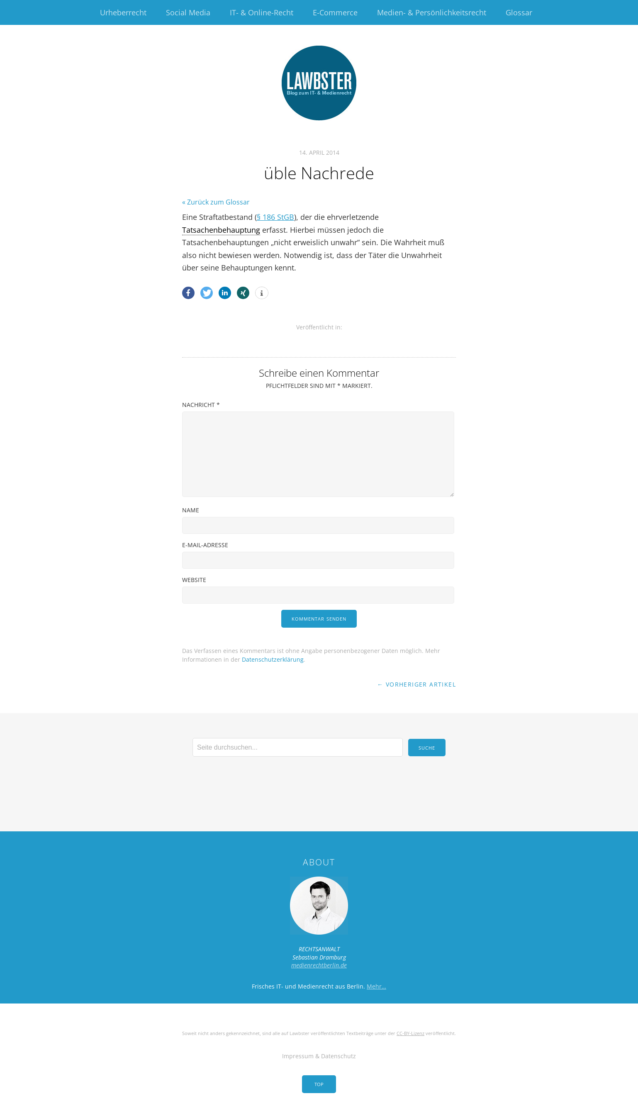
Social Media (188, 12)
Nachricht (201, 405)
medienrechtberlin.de (319, 965)
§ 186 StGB (275, 217)
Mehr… (376, 986)
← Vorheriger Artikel (416, 684)
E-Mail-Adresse (205, 545)
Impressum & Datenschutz (319, 1056)
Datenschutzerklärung (273, 659)
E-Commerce (335, 12)
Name (190, 510)
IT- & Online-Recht (261, 12)
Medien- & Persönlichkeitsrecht (431, 12)
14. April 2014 (319, 152)
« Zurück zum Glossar (216, 202)
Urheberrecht (123, 12)
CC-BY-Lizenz (410, 1033)
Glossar (519, 12)
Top (319, 1084)
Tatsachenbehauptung (221, 230)
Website (194, 580)
